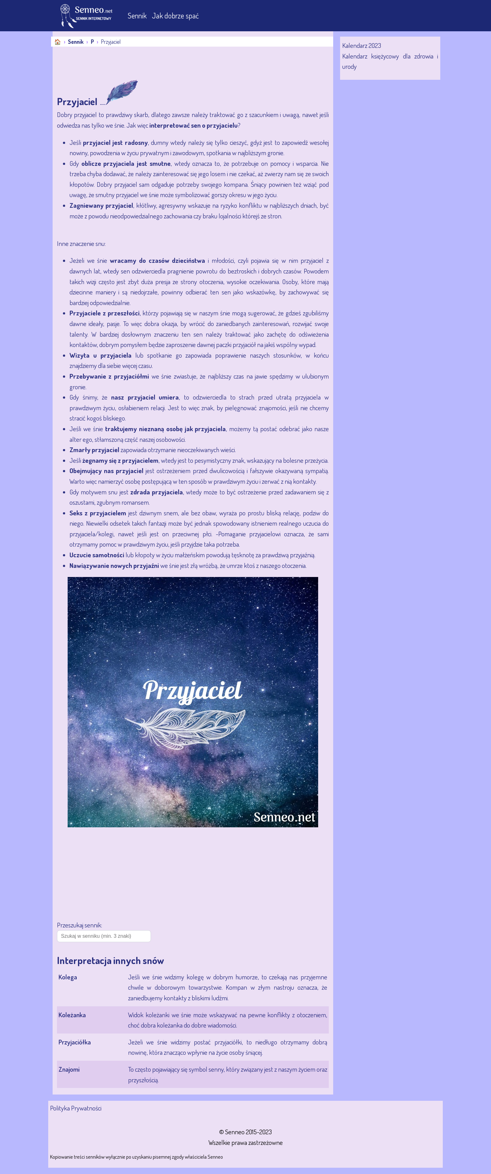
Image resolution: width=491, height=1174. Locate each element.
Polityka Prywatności (75, 1108)
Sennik (138, 15)
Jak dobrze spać (175, 15)
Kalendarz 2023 (361, 45)
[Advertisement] (167, 64)
